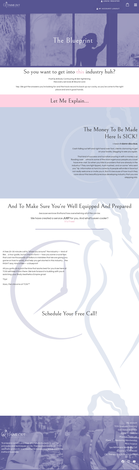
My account (131, 420)
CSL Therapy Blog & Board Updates (120, 452)
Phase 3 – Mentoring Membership (121, 438)
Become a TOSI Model (127, 448)
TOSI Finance (131, 441)
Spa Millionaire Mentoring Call (123, 445)
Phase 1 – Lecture (129, 431)
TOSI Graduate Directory (125, 424)
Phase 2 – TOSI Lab (128, 434)
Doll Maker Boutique (127, 427)
